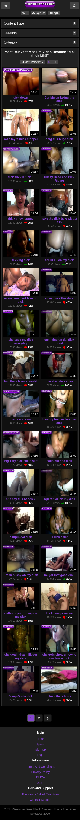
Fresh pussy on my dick (21, 575)
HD (55, 62)
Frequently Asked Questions (40, 794)
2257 (40, 782)
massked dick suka (59, 381)
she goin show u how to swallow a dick (59, 656)
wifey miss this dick (59, 298)
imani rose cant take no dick (20, 300)
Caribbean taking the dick (59, 99)
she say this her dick (20, 499)
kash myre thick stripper (20, 139)
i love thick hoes (59, 696)
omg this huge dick (59, 139)
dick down (20, 97)
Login (54, 13)
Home (40, 739)
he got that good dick (59, 575)
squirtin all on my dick (59, 499)
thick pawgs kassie (59, 613)
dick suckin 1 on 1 (21, 177)
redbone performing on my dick (20, 615)
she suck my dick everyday (20, 341)
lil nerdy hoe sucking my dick (59, 421)
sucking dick (21, 260)
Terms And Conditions (40, 766)
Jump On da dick (21, 696)
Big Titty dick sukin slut (21, 461)
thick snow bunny (20, 218)
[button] (25, 13)
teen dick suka (20, 419)
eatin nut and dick (59, 461)
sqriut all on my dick (59, 260)
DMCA (40, 777)
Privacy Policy (40, 772)
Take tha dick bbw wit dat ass (59, 220)
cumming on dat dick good (59, 341)
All (49, 62)
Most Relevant (33, 62)
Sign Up (38, 13)
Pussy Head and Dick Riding (59, 178)
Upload (40, 744)
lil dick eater (59, 537)
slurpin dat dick (21, 537)
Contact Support (40, 799)
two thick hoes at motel (20, 381)
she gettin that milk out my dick (20, 656)
